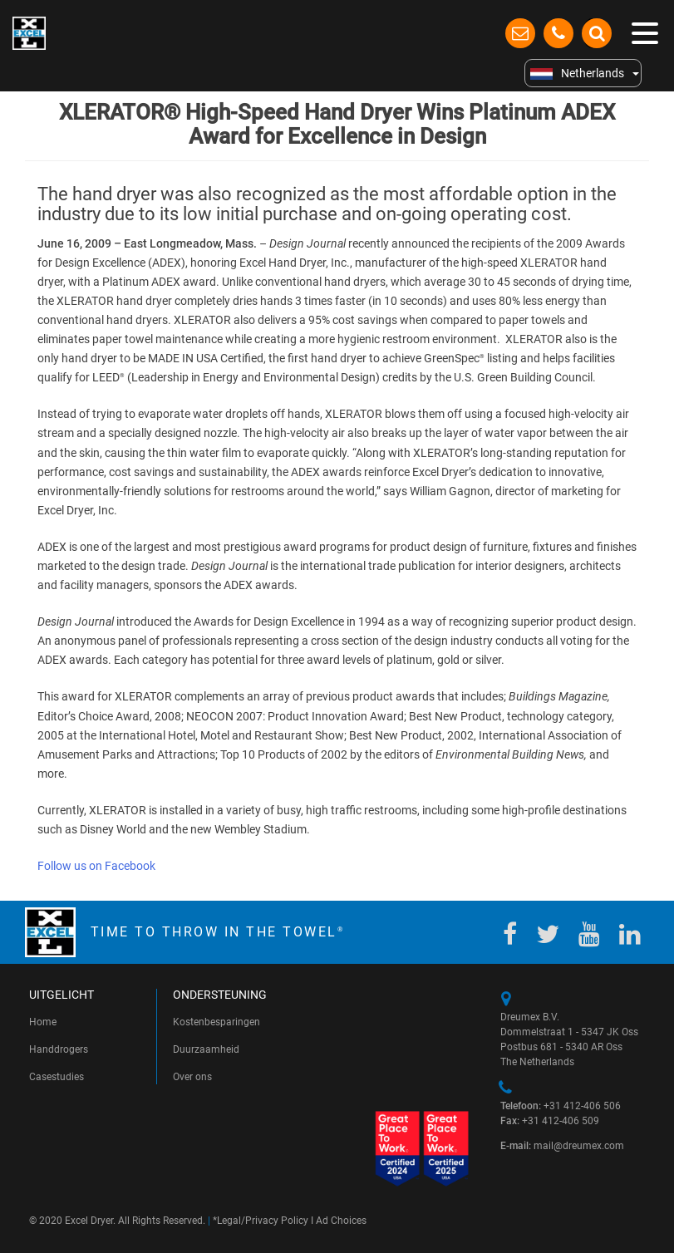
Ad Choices (341, 1220)
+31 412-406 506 (560, 1106)
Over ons (192, 1077)
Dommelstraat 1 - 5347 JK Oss (569, 1032)
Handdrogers (58, 1049)
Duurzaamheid (206, 1049)
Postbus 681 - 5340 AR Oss (561, 1047)
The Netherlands (537, 1062)
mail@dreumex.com (562, 1146)
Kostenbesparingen (216, 1022)
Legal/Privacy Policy (262, 1220)
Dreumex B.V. (529, 1017)
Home (43, 1022)
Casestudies (56, 1077)
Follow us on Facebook (96, 865)
